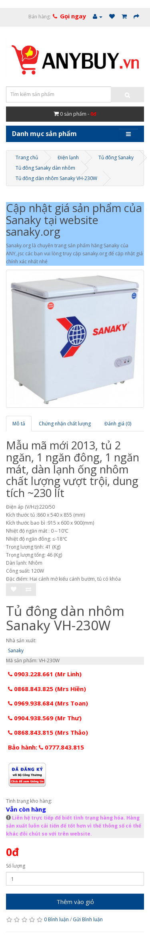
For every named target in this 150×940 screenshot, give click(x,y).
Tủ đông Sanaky (116, 157)
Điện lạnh (68, 157)
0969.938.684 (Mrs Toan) (48, 703)
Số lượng (15, 865)
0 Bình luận (56, 919)
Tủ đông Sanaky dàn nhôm (45, 167)
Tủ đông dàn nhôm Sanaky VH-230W (56, 178)
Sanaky (16, 650)
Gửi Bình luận (88, 919)
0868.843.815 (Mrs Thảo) (48, 732)
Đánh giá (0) (117, 423)
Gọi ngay (73, 16)
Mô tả (18, 423)
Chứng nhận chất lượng (65, 423)
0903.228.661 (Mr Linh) (45, 674)
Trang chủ (27, 157)
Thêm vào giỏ (75, 902)
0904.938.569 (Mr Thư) (45, 718)
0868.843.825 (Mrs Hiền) (47, 689)
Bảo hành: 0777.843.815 (46, 747)
